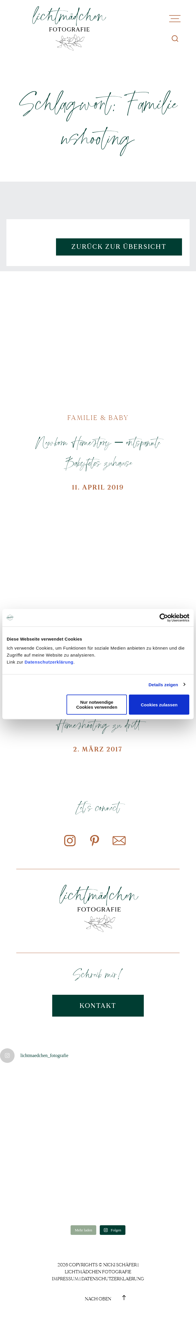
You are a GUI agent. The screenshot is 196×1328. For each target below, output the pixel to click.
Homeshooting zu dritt (98, 724)
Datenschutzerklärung (49, 661)
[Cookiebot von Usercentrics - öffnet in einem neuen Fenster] (163, 617)
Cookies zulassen (159, 704)
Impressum (65, 1279)
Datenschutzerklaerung (112, 1279)
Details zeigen (163, 684)
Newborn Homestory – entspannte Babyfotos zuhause (98, 452)
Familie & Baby (97, 418)
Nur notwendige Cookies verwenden (96, 705)
